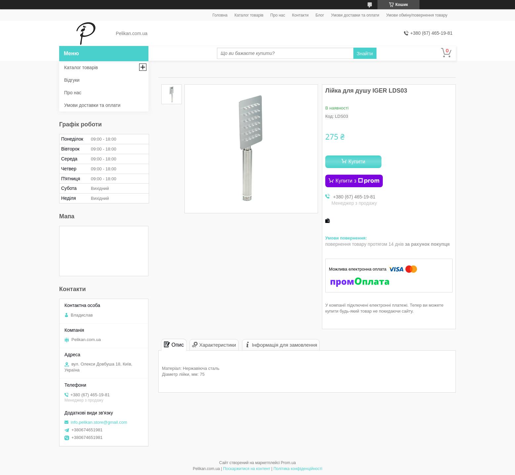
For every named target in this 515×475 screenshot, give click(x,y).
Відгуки (72, 80)
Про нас (277, 15)
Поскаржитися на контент (246, 468)
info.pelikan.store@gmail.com (99, 422)
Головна (220, 15)
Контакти (300, 15)
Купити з (357, 181)
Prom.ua (288, 462)
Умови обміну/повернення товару (416, 15)
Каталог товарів (248, 15)
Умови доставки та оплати (355, 15)
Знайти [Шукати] (365, 53)
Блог (319, 15)
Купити (356, 161)
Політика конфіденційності (297, 468)
